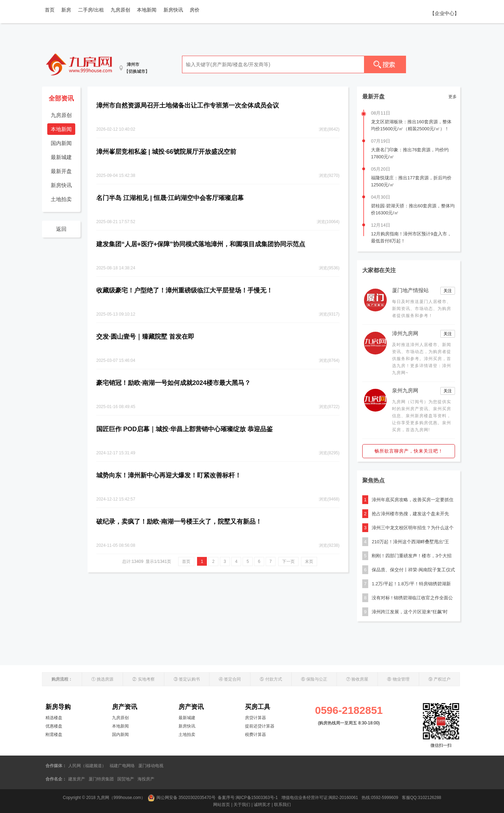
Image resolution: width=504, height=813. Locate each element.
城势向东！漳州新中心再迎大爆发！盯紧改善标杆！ (168, 475)
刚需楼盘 (54, 734)
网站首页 (221, 804)
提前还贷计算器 (259, 726)
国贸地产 (125, 779)
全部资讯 (61, 98)
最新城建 (61, 157)
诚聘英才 (262, 804)
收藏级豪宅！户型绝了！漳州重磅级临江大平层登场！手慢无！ (184, 290)
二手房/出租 (91, 10)
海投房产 (146, 779)
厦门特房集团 (101, 779)
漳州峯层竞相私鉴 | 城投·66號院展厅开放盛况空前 (166, 151)
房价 (195, 10)
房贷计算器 (255, 717)
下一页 (288, 561)
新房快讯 (173, 10)
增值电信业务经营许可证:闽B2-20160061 (319, 797)
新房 (66, 10)
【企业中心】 (444, 13)
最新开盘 (61, 171)
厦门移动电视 (150, 765)
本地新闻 (146, 10)
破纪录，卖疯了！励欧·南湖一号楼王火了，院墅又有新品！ (179, 521)
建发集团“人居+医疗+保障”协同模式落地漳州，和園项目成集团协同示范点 (200, 244)
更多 (452, 96)
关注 (447, 290)
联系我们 (282, 804)
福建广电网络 (122, 765)
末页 (309, 561)
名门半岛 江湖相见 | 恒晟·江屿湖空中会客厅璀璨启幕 (170, 197)
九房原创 (120, 10)
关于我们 (241, 804)
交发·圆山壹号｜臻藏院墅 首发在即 (145, 336)
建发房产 (76, 779)
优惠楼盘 (54, 726)
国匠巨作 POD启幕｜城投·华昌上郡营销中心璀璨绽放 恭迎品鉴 (184, 429)
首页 (50, 10)
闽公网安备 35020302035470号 (182, 797)
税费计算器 (255, 734)
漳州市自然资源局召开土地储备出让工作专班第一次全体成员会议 (187, 105)
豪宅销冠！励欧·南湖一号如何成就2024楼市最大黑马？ (173, 382)
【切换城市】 (136, 71)
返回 (61, 229)
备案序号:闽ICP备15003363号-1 (248, 797)
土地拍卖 (61, 199)
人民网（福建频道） (87, 765)
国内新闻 (61, 143)
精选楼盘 (54, 717)
